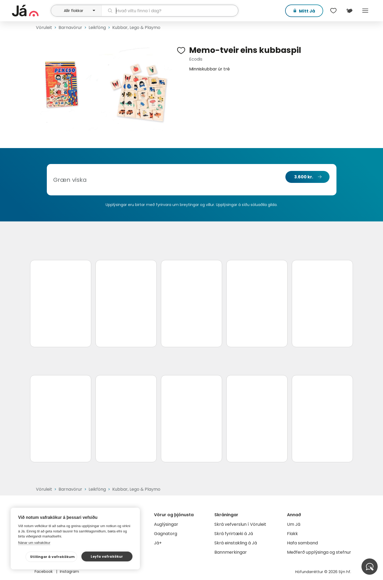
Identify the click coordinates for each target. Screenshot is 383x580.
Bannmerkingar (230, 552)
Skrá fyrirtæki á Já (233, 534)
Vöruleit (44, 27)
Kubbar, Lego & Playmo (136, 27)
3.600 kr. (303, 177)
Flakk (292, 534)
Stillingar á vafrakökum (52, 556)
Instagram (69, 571)
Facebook (44, 571)
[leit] (170, 10)
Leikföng (97, 27)
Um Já (293, 524)
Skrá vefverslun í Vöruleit (240, 524)
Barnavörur (70, 27)
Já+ (158, 543)
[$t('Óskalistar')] (333, 10)
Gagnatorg (165, 534)
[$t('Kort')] (349, 10)
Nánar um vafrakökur (34, 543)
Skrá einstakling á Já (235, 543)
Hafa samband (302, 543)
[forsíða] (30, 10)
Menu (365, 10)
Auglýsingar (166, 524)
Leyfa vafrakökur (107, 556)
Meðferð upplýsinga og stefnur (319, 552)
